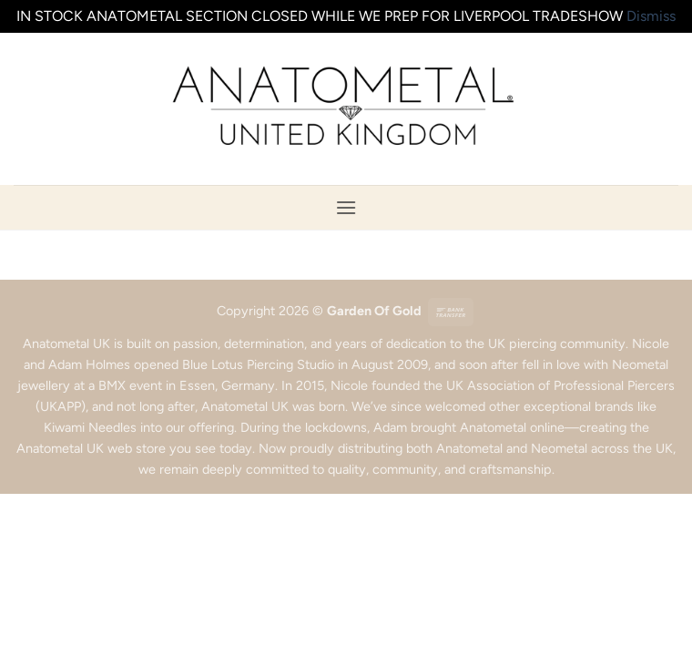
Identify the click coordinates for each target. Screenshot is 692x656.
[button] (346, 207)
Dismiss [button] (651, 16)
